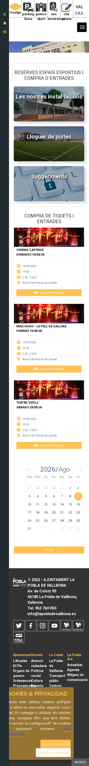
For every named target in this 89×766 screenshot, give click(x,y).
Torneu (49, 550)
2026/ (55, 469)
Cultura (37, 681)
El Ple (17, 666)
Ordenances (22, 681)
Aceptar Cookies (55, 744)
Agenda (73, 670)
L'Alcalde (20, 661)
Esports (37, 686)
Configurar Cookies (53, 752)
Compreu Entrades (49, 292)
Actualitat (74, 665)
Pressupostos (24, 686)
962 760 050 (45, 608)
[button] (4, 15)
